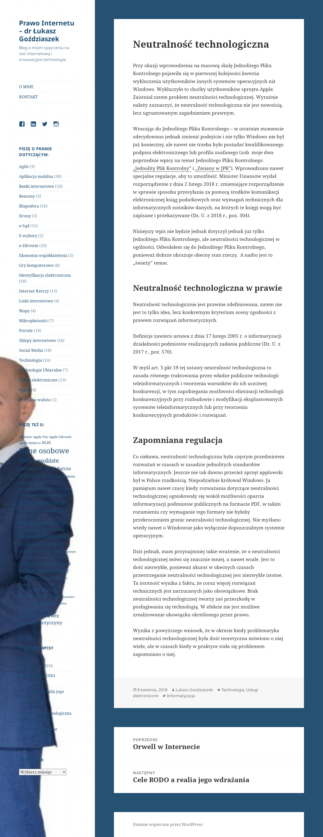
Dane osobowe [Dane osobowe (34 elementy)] (44, 451)
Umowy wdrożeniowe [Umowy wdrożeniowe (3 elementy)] (38, 589)
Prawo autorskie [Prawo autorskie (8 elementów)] (38, 544)
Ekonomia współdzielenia (43, 255)
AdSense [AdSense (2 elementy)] (25, 437)
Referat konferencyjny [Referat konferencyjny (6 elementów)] (44, 570)
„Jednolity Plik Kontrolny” (162, 168)
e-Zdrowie (28, 245)
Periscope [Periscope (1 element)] (25, 516)
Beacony (27, 196)
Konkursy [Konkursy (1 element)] (42, 510)
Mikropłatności (33, 320)
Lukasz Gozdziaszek (194, 689)
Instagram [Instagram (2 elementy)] (27, 510)
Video (24, 390)
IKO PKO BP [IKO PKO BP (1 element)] (59, 495)
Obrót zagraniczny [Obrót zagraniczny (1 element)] (61, 510)
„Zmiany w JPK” (213, 168)
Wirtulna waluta (34, 399)
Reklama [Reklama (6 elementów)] (29, 577)
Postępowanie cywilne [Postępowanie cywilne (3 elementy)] (39, 529)
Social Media (31, 350)
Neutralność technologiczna (45, 713)
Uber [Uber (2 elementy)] (36, 584)
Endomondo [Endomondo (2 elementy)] (28, 489)
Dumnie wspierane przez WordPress (167, 824)
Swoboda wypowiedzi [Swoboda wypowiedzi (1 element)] (54, 578)
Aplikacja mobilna (36, 176)
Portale (26, 330)
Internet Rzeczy (34, 291)
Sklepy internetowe (37, 340)
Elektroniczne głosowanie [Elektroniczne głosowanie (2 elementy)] (38, 483)
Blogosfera (29, 206)
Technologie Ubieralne (40, 370)
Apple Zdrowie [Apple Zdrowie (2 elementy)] (60, 437)
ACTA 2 (25, 660)
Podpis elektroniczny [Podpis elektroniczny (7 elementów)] (43, 522)
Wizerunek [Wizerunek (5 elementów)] (31, 603)
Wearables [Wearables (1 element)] (68, 597)
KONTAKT (28, 97)
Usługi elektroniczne (38, 380)
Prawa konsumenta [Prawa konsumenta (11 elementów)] (44, 536)
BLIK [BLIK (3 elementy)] (46, 442)
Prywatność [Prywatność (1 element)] (61, 557)
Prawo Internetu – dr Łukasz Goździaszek (46, 30)
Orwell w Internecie (38, 729)
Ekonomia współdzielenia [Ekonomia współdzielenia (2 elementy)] (55, 476)
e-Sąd (24, 226)
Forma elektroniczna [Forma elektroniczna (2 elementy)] (35, 495)
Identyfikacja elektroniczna (45, 275)
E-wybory (28, 235)
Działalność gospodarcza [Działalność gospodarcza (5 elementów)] (45, 468)
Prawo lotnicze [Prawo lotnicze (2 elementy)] (30, 551)
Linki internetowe (36, 301)
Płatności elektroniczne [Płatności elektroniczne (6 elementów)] (45, 563)
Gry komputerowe (36, 265)
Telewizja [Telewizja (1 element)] (25, 584)
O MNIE (26, 86)
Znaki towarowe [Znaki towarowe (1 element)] (29, 609)
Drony (25, 216)
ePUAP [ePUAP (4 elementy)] (45, 489)
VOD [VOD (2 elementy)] (56, 596)
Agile (24, 166)
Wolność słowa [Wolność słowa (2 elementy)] (55, 603)
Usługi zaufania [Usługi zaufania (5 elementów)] (35, 596)
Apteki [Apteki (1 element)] (23, 443)
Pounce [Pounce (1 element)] (64, 529)
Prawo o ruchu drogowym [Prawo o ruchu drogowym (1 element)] (59, 551)
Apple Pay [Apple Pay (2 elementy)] (40, 437)
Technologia (30, 360)
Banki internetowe (36, 186)
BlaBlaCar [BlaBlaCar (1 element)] (35, 443)
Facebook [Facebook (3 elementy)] (61, 488)
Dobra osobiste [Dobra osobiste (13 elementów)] (39, 460)
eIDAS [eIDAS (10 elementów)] (27, 475)
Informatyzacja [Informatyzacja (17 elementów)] (41, 502)
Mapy (24, 311)
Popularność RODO (37, 675)
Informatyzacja (181, 695)
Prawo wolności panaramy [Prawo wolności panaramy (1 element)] (36, 557)
